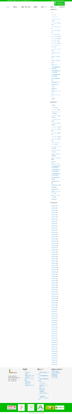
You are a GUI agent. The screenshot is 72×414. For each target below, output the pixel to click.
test (52, 12)
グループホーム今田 (56, 34)
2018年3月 (54, 360)
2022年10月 (54, 298)
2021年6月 (54, 329)
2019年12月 (54, 351)
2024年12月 (54, 241)
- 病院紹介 (26, 374)
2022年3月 (54, 311)
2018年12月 (54, 355)
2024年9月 (54, 247)
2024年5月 (54, 256)
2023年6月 (54, 280)
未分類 (53, 86)
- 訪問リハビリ (41, 386)
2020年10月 (54, 342)
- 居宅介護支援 (41, 389)
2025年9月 (54, 221)
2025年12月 (54, 214)
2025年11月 (54, 216)
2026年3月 (54, 208)
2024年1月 (54, 265)
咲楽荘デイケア (55, 64)
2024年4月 (54, 258)
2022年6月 (54, 307)
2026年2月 (54, 210)
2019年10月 (54, 353)
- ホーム (40, 370)
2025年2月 (54, 236)
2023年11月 (54, 269)
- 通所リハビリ (41, 388)
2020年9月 (54, 344)
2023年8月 (54, 276)
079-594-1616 (58, 2)
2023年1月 (54, 291)
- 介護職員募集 (27, 382)
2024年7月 (54, 252)
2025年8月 (54, 223)
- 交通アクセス (27, 383)
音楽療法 (53, 98)
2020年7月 (54, 346)
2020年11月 (54, 340)
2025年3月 (54, 234)
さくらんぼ (54, 14)
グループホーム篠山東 (56, 43)
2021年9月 (54, 322)
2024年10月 (54, 245)
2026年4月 (54, 205)
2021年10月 (54, 320)
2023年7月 (54, 278)
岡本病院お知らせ (55, 84)
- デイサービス (41, 382)
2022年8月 (54, 302)
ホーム (25, 370)
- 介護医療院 (41, 391)
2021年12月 (54, 316)
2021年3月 (54, 333)
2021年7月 (54, 327)
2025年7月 (54, 225)
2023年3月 (54, 287)
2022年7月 (54, 305)
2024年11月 (54, 243)
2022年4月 (54, 309)
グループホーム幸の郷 (56, 36)
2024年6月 (54, 254)
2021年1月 (54, 338)
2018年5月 (54, 357)
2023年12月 (54, 267)
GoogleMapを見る (59, 4)
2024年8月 (54, 249)
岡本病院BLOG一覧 (55, 82)
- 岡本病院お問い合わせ (29, 385)
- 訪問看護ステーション (29, 377)
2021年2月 (54, 335)
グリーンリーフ (55, 16)
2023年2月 (54, 289)
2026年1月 (54, 212)
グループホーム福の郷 (56, 38)
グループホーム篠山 (56, 40)
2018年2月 (54, 362)
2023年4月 (54, 285)
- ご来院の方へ (27, 372)
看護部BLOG (54, 88)
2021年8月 (54, 324)
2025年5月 (54, 230)
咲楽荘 (53, 62)
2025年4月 (54, 232)
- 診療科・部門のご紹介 (29, 375)
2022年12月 (54, 294)
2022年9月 (54, 300)
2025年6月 (54, 227)
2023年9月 (54, 274)
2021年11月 (54, 318)
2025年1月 (54, 238)
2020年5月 (54, 349)
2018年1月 (54, 364)
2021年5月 (54, 331)
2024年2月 (54, 263)
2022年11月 (54, 296)
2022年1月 (54, 313)
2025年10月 (54, 219)
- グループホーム (42, 383)
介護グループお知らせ (56, 60)
